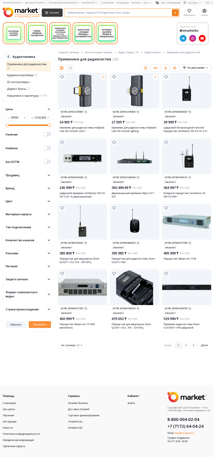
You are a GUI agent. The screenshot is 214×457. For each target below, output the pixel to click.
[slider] (7, 125)
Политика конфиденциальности (21, 433)
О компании (107, 2)
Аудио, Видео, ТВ (128, 52)
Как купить (9, 409)
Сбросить (16, 324)
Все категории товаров (98, 52)
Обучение (8, 415)
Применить (40, 324)
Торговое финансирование (84, 415)
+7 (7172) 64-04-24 (185, 426)
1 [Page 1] (178, 345)
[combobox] (195, 67)
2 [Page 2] (186, 345)
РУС (209, 2)
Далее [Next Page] (204, 345)
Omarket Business (78, 403)
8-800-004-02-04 (183, 419)
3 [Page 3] (193, 345)
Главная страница (68, 52)
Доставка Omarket (78, 409)
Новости (8, 427)
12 (72, 345)
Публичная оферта (14, 446)
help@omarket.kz (184, 433)
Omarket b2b (75, 427)
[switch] (47, 134)
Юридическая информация (18, 440)
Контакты (136, 2)
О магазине (9, 403)
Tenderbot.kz (75, 421)
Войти (131, 403)
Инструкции (123, 2)
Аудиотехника (152, 52)
